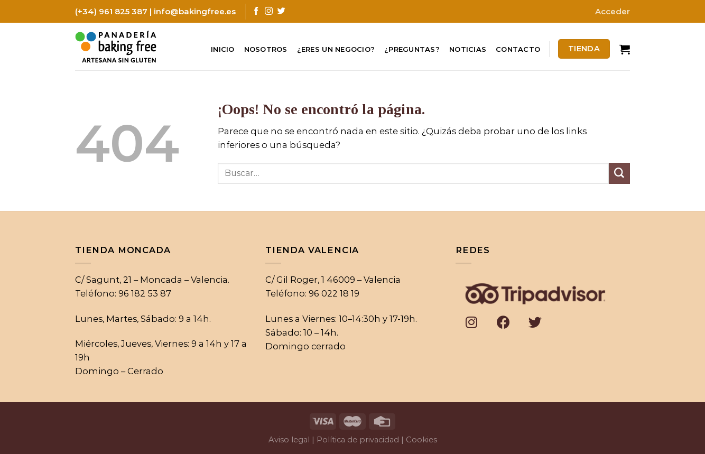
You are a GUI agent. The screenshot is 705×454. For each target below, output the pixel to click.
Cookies (421, 439)
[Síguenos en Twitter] (281, 11)
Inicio (223, 49)
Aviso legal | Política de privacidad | (336, 439)
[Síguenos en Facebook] (256, 11)
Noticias (467, 49)
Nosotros (265, 49)
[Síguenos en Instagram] (269, 11)
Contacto (518, 49)
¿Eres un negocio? (336, 49)
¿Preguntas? (412, 49)
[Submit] (619, 173)
